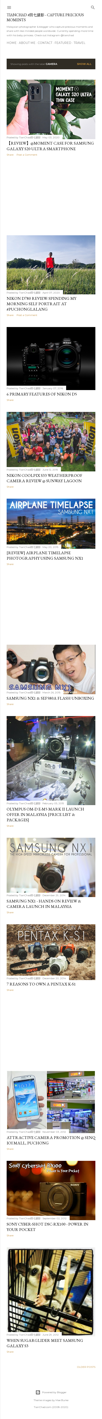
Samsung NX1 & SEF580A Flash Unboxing (50, 698)
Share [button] (10, 154)
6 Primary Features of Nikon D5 (42, 394)
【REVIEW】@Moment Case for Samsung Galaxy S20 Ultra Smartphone (50, 145)
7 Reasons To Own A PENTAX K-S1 (41, 984)
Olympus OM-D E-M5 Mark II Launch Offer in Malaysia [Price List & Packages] (45, 814)
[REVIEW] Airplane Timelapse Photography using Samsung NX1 (45, 555)
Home (12, 43)
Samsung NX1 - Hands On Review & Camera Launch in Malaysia (44, 903)
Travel (79, 43)
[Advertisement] (51, 196)
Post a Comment (27, 154)
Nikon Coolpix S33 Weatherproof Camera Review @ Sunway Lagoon (44, 478)
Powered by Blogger (51, 1392)
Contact (45, 43)
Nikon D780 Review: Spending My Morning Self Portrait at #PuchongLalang (41, 304)
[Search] (92, 6)
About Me (27, 43)
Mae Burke (62, 1400)
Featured (63, 43)
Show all (84, 64)
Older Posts (86, 1366)
